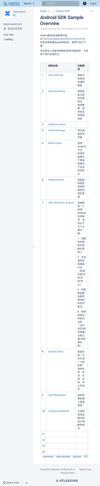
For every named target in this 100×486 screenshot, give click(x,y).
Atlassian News (67, 473)
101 (86, 456)
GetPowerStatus (56, 91)
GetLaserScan (55, 75)
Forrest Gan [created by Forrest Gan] (55, 29)
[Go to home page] (12, 3)
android (77, 456)
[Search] (44, 3)
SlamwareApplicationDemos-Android (62, 38)
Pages (43, 11)
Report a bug (85, 469)
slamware (48, 456)
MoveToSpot (55, 143)
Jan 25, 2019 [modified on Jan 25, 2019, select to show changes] (82, 29)
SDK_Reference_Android (61, 202)
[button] (84, 3)
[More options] (91, 11)
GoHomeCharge (56, 130)
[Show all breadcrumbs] (51, 11)
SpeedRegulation (57, 395)
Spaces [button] (28, 3)
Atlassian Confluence (61, 469)
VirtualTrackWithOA (58, 411)
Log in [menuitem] (93, 3)
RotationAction (56, 179)
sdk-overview (63, 456)
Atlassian (67, 480)
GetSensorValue (56, 124)
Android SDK (62, 11)
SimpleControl (55, 351)
